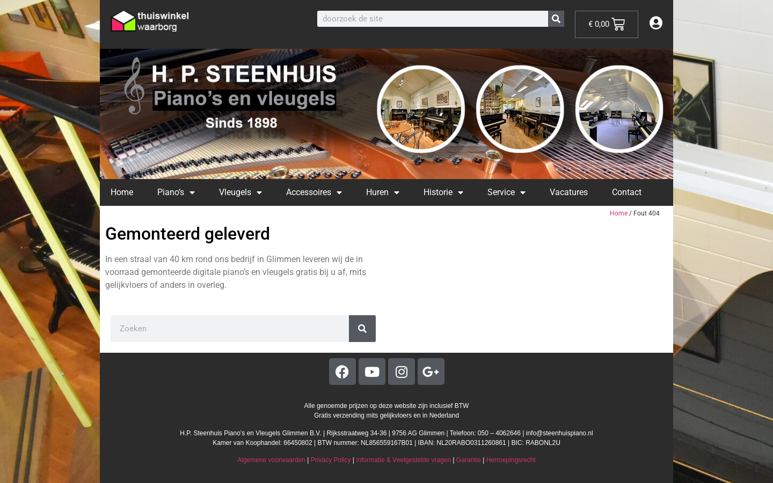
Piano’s (176, 192)
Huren (382, 192)
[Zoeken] (556, 19)
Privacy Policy (331, 460)
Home (122, 192)
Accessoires (314, 192)
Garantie (468, 460)
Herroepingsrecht (511, 460)
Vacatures (569, 192)
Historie (443, 192)
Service (506, 192)
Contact (626, 192)
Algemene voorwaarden (271, 460)
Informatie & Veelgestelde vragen (403, 460)
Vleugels (240, 192)
